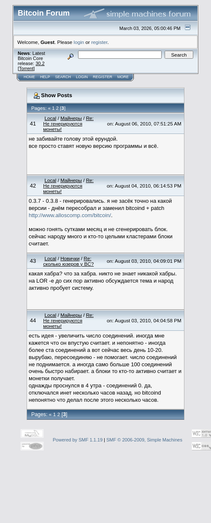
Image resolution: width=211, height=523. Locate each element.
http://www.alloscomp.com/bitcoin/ (70, 215)
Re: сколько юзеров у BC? (68, 261)
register (99, 42)
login (79, 42)
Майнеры (71, 118)
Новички (69, 258)
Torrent (26, 68)
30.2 (39, 63)
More (123, 77)
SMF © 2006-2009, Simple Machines (144, 439)
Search (63, 77)
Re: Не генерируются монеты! (68, 123)
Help (45, 77)
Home (29, 77)
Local (50, 118)
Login (82, 77)
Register (102, 77)
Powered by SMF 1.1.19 (78, 439)
